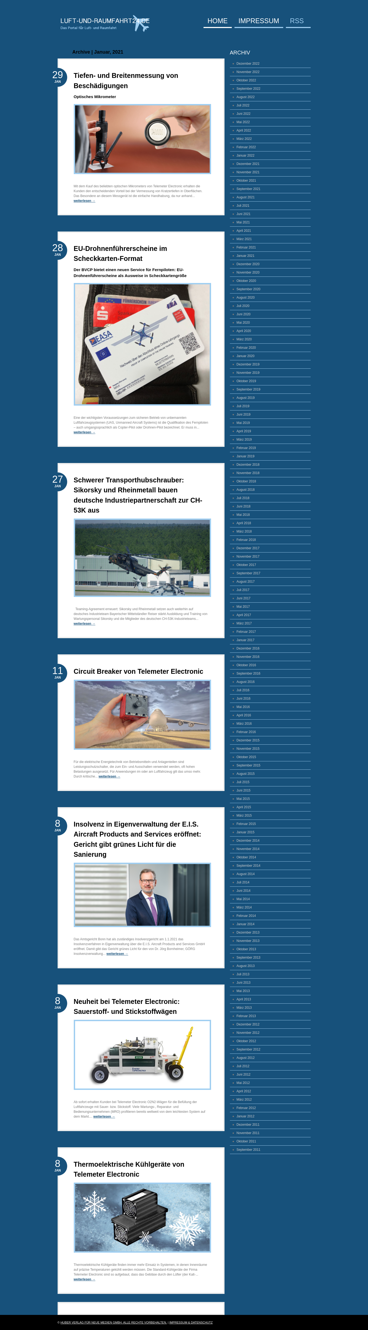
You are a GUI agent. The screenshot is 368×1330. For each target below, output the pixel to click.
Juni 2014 (244, 891)
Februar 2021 (246, 247)
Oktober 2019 (246, 381)
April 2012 (244, 1091)
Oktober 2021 (246, 180)
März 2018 (244, 531)
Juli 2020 (243, 306)
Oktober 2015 (246, 757)
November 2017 (248, 556)
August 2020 (246, 297)
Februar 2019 (246, 448)
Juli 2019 (243, 406)
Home (218, 21)
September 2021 (249, 189)
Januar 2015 (246, 832)
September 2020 (249, 289)
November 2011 (248, 1133)
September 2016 (249, 673)
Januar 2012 (246, 1116)
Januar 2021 (246, 256)
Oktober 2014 (246, 857)
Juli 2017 (243, 590)
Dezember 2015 (248, 740)
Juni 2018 (244, 506)
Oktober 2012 (246, 1041)
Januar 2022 (246, 155)
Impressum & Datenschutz (191, 1322)
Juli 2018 (243, 498)
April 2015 (244, 807)
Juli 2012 (243, 1066)
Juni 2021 (244, 214)
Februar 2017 (246, 632)
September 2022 (249, 89)
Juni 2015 (244, 790)
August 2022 (246, 97)
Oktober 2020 (246, 281)
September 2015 (249, 765)
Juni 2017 (244, 598)
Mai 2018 (243, 515)
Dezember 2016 (248, 648)
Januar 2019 (246, 456)
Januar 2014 (246, 924)
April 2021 (244, 231)
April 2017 (244, 615)
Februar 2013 (246, 1016)
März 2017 (244, 623)
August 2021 (246, 197)
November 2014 (248, 849)
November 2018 (248, 473)
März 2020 (244, 339)
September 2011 (249, 1150)
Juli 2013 (243, 974)
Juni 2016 (244, 698)
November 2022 (248, 72)
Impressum (259, 21)
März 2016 (244, 724)
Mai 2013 (243, 991)
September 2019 (249, 389)
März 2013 (244, 1008)
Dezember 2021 (248, 164)
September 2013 (249, 957)
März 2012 (244, 1099)
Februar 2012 (246, 1108)
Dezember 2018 (248, 465)
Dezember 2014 (248, 840)
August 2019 (246, 398)
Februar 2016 (246, 732)
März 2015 (244, 815)
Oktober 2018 (246, 481)
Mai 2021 (243, 222)
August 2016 (246, 682)
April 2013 (244, 999)
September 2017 (249, 573)
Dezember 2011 (248, 1125)
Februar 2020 (246, 348)
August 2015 (246, 774)
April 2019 (244, 431)
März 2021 (244, 239)
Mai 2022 (243, 122)
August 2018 (246, 490)
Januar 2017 (246, 640)
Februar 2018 (246, 540)
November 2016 (248, 657)
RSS (297, 21)
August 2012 (246, 1058)
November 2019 (248, 373)
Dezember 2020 (248, 264)
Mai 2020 (243, 322)
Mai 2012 (243, 1083)
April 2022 (244, 130)
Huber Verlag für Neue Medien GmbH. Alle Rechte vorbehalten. (114, 1322)
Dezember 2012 (248, 1024)
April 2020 (244, 331)
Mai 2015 (243, 799)
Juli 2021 (243, 206)
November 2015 (248, 749)
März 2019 (244, 439)
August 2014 (246, 874)
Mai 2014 (243, 899)
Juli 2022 (243, 105)
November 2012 (248, 1033)
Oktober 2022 (246, 80)
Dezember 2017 (248, 548)
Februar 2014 (246, 916)
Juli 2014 (243, 882)
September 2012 (249, 1049)
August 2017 (246, 581)
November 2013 (248, 941)
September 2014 (249, 866)
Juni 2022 (244, 114)
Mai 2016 (243, 707)
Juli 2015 (243, 782)
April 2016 (244, 715)
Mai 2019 (243, 423)
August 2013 (246, 966)
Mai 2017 (243, 607)
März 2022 (244, 139)
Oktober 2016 (246, 665)
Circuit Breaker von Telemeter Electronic (139, 671)
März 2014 (244, 907)
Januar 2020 (246, 356)
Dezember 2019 (248, 364)
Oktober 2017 (246, 565)
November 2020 (248, 272)
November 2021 (248, 172)
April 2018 (244, 523)
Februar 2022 (246, 147)
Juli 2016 (243, 690)
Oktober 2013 (246, 949)
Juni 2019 (244, 414)
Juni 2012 (244, 1074)
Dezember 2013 (248, 932)
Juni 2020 (244, 314)
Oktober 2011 (246, 1141)
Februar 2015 (246, 824)
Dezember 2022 (248, 63)
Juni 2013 (244, 982)
